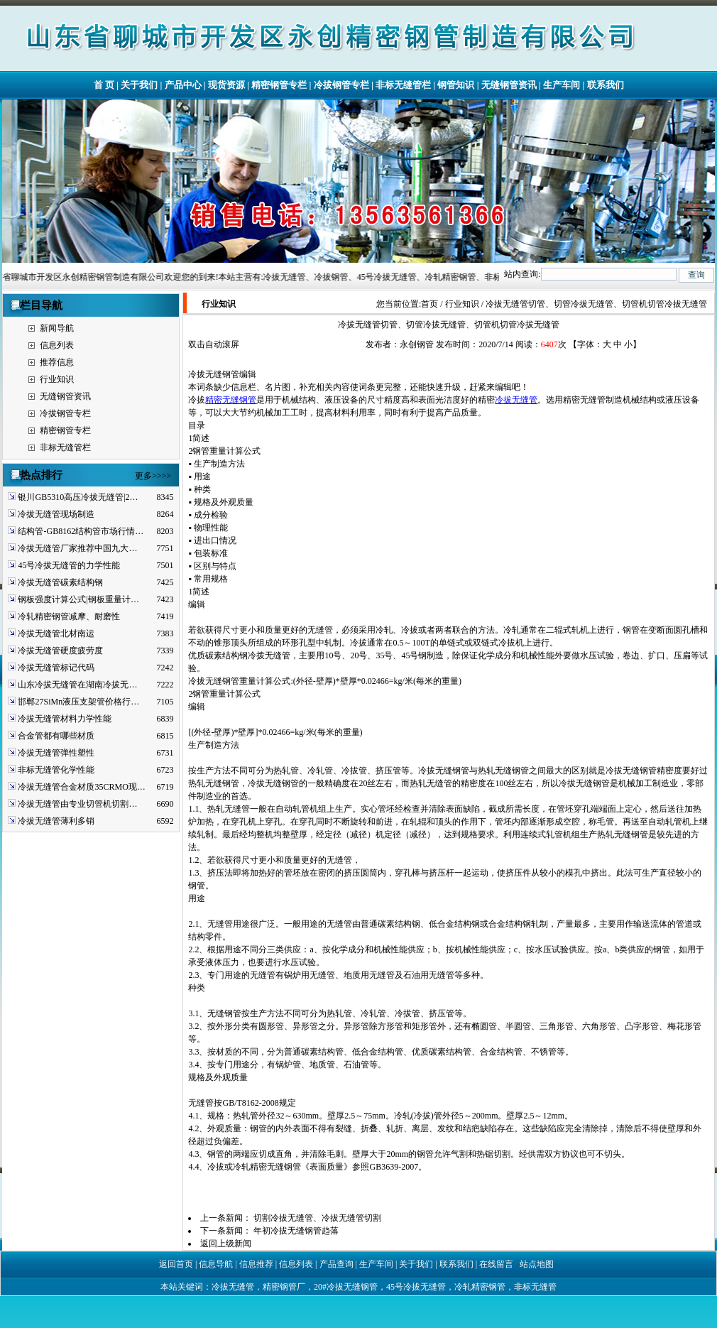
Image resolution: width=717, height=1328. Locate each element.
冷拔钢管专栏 (341, 85)
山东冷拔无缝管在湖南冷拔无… (77, 685)
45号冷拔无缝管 (416, 1287)
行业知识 (57, 379)
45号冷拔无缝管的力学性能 (69, 565)
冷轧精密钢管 (479, 1287)
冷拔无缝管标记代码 (56, 668)
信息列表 (57, 345)
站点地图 (537, 1264)
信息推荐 (256, 1264)
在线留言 (496, 1264)
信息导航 (216, 1264)
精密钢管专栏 (279, 85)
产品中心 (183, 85)
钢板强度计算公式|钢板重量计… (78, 599)
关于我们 (139, 85)
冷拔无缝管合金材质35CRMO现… (81, 787)
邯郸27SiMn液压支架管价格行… (78, 702)
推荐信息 (57, 362)
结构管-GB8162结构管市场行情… (80, 531)
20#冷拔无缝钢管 (346, 1287)
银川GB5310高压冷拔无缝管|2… (78, 497)
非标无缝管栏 (403, 85)
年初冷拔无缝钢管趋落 (296, 1231)
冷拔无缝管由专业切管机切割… (77, 804)
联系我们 (605, 85)
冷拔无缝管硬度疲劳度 (60, 650)
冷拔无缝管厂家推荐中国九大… (77, 548)
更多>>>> (153, 476)
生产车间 (561, 85)
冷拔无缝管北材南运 (56, 633)
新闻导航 (57, 328)
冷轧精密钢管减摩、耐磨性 (69, 616)
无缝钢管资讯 (509, 85)
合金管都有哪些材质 (56, 736)
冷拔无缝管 (516, 400)
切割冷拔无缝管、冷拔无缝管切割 (317, 1218)
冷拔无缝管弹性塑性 (56, 753)
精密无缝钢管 (230, 400)
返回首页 (176, 1264)
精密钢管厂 (284, 1287)
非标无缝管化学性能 (56, 770)
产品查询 (336, 1264)
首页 (429, 304)
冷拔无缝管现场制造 (56, 514)
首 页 (104, 85)
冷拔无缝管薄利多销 (56, 821)
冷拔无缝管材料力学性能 (64, 719)
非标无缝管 (535, 1287)
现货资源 (226, 85)
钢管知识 (455, 85)
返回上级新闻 (225, 1243)
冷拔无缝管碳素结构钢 (60, 582)
